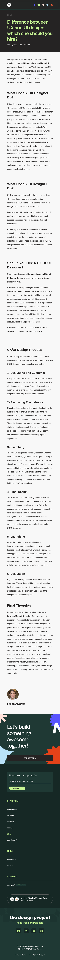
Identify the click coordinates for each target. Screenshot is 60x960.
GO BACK (10, 15)
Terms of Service (22, 954)
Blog (9, 833)
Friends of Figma (34, 898)
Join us (11, 885)
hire (18, 282)
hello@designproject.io (30, 923)
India (10, 865)
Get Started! (30, 758)
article (39, 331)
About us (10, 815)
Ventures (11, 859)
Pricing (9, 827)
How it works (12, 809)
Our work (10, 821)
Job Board (12, 840)
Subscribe (17, 788)
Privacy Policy (39, 954)
